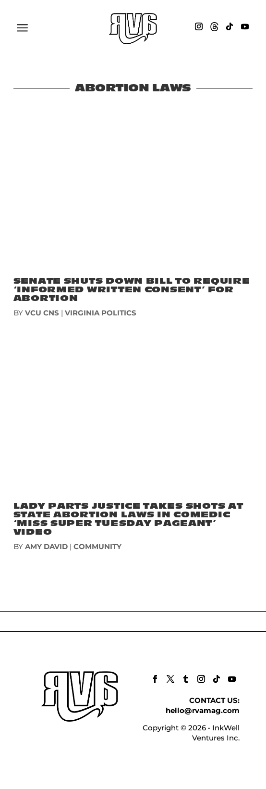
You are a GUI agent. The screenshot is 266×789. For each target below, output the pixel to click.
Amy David (46, 546)
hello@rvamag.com (203, 710)
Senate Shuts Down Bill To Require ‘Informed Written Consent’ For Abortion (131, 289)
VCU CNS (42, 312)
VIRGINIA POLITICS (100, 312)
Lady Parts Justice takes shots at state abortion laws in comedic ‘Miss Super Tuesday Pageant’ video (128, 519)
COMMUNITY (97, 546)
